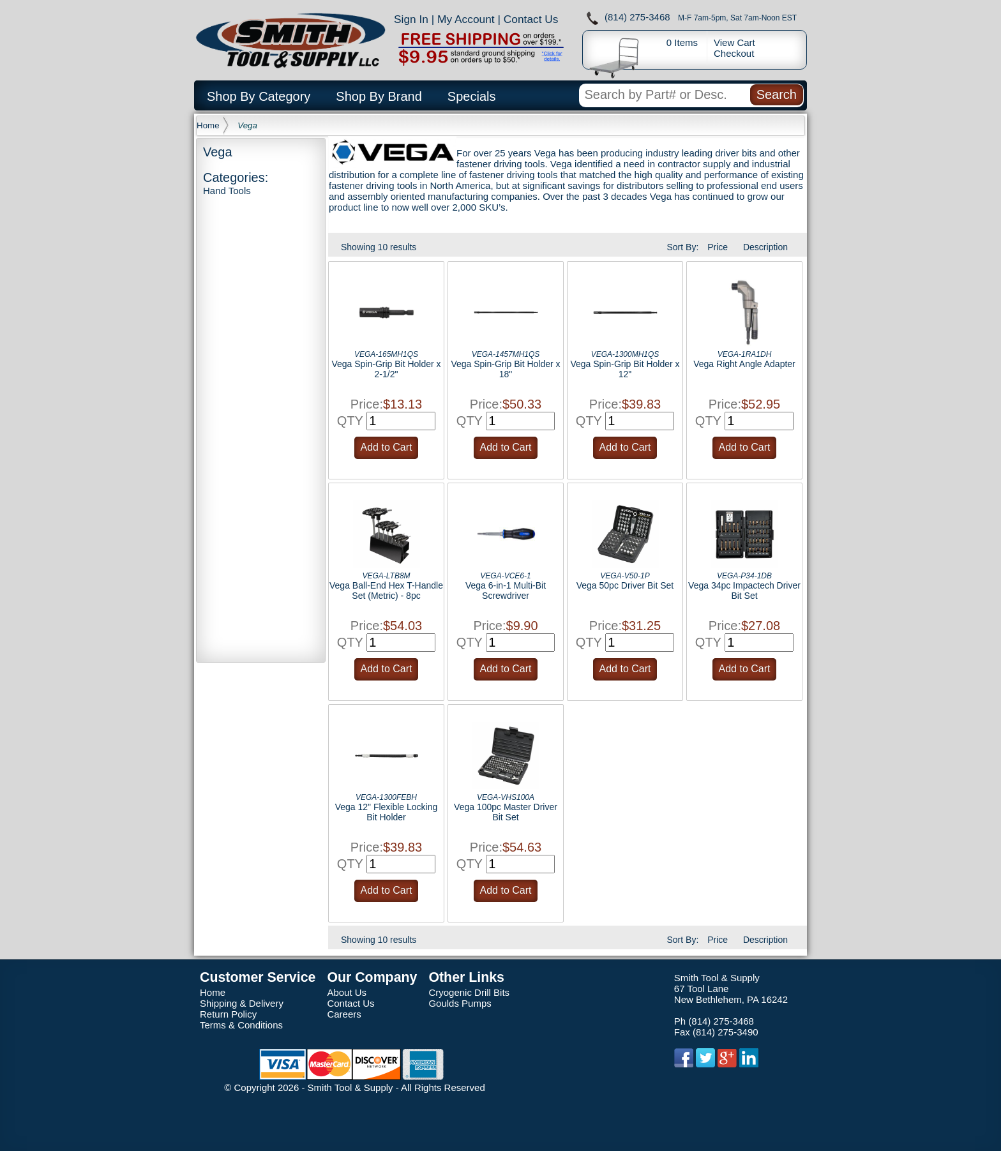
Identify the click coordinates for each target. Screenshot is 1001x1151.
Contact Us (531, 19)
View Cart (734, 42)
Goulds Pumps (459, 1003)
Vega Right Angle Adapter (744, 364)
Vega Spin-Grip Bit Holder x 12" (624, 369)
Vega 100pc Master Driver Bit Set (505, 812)
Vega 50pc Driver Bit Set (625, 585)
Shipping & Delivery (241, 1003)
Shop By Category (258, 96)
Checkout (734, 53)
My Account (466, 19)
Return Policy (228, 1014)
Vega (247, 125)
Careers (344, 1014)
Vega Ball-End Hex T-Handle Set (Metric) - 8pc (386, 590)
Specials (472, 96)
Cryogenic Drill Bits (468, 992)
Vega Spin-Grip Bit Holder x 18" (505, 369)
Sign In (411, 19)
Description (765, 247)
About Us (346, 992)
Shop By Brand (379, 96)
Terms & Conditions (241, 1024)
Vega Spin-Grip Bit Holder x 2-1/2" (385, 369)
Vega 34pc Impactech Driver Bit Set (744, 590)
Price (717, 247)
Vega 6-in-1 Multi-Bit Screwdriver (505, 590)
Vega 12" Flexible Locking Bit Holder (386, 812)
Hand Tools (227, 190)
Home (208, 125)
